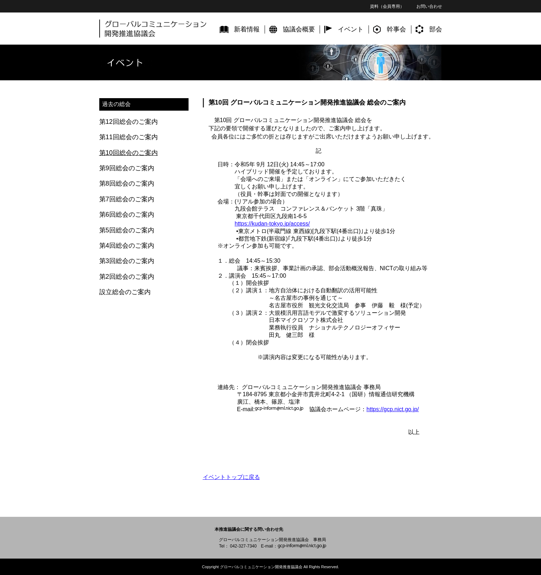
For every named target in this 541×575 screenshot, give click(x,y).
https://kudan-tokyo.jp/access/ (272, 224)
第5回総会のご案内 (126, 230)
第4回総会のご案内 (126, 245)
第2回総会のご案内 (126, 276)
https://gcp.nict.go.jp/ (392, 409)
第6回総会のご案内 (126, 214)
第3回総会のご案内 (126, 260)
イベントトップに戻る (231, 477)
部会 (435, 29)
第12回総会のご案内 (128, 121)
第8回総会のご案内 (126, 183)
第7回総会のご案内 (126, 199)
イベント (351, 29)
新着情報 (247, 29)
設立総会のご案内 (125, 292)
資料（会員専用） (387, 6)
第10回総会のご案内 (128, 152)
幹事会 (396, 29)
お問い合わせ (429, 6)
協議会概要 (299, 29)
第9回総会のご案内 (126, 168)
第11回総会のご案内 (128, 137)
